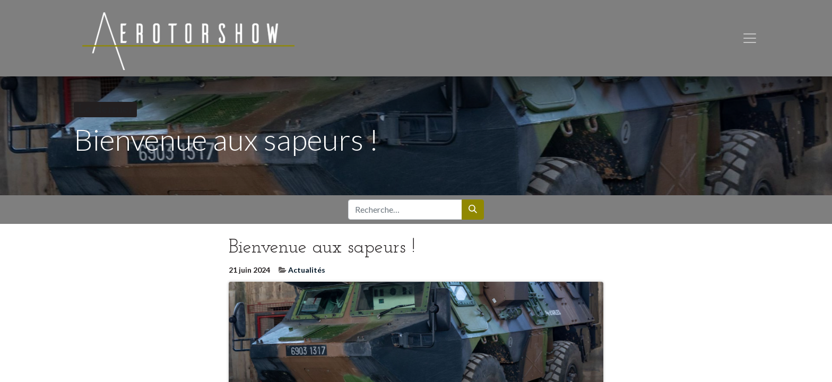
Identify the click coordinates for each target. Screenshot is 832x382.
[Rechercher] (473, 214)
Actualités (306, 273)
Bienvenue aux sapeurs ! (322, 252)
